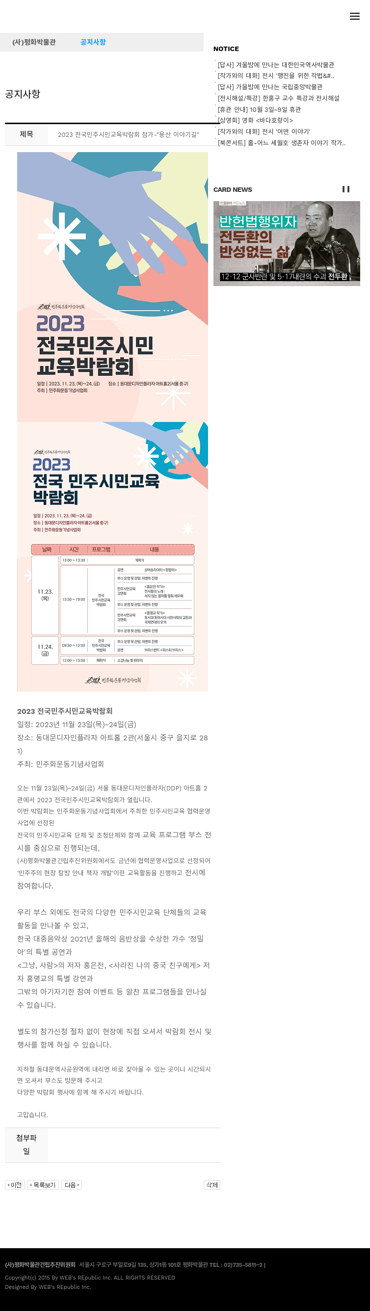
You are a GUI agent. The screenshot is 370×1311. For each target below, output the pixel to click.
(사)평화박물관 (34, 42)
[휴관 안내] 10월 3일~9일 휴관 (259, 109)
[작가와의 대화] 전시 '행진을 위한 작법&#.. (276, 75)
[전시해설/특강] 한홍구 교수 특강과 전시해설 (279, 98)
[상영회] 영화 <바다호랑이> (255, 120)
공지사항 (93, 42)
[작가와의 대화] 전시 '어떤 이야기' (264, 131)
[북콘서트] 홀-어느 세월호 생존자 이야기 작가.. (282, 143)
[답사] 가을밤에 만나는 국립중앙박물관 (270, 87)
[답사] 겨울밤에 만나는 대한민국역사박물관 (276, 65)
